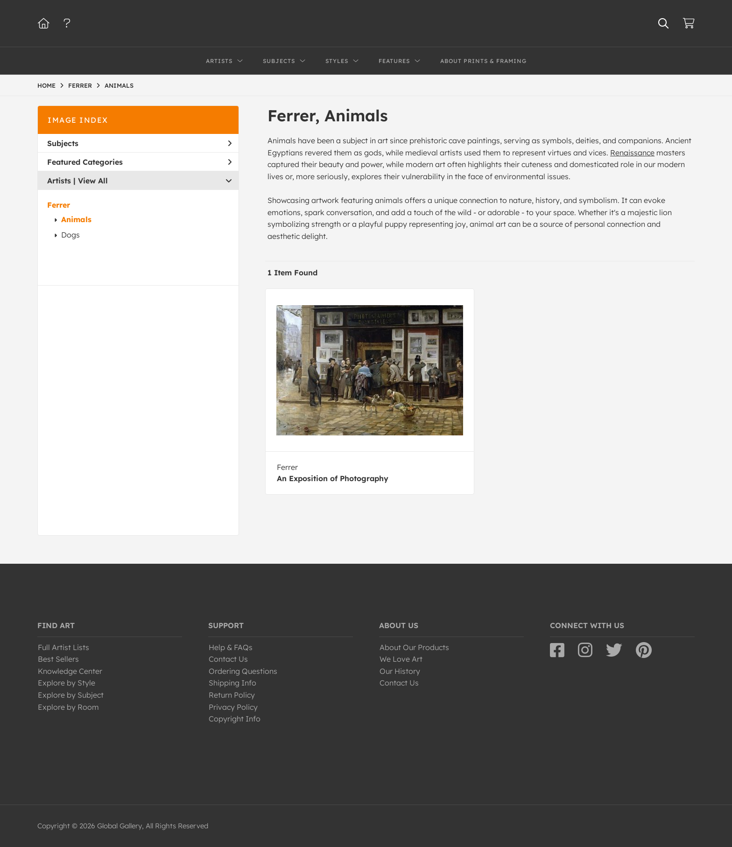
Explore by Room (68, 707)
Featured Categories (139, 162)
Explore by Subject (71, 695)
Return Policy (232, 695)
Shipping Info (232, 682)
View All (93, 180)
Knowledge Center (70, 671)
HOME (46, 85)
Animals (76, 219)
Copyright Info (234, 718)
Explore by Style (66, 682)
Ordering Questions (243, 671)
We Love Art (401, 659)
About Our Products (414, 647)
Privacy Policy (233, 707)
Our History (400, 671)
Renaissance (632, 152)
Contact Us (228, 659)
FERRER (80, 85)
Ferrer (58, 205)
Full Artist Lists (63, 647)
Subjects (139, 143)
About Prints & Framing (483, 60)
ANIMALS (119, 85)
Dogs (70, 234)
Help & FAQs (231, 647)
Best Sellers (58, 659)
